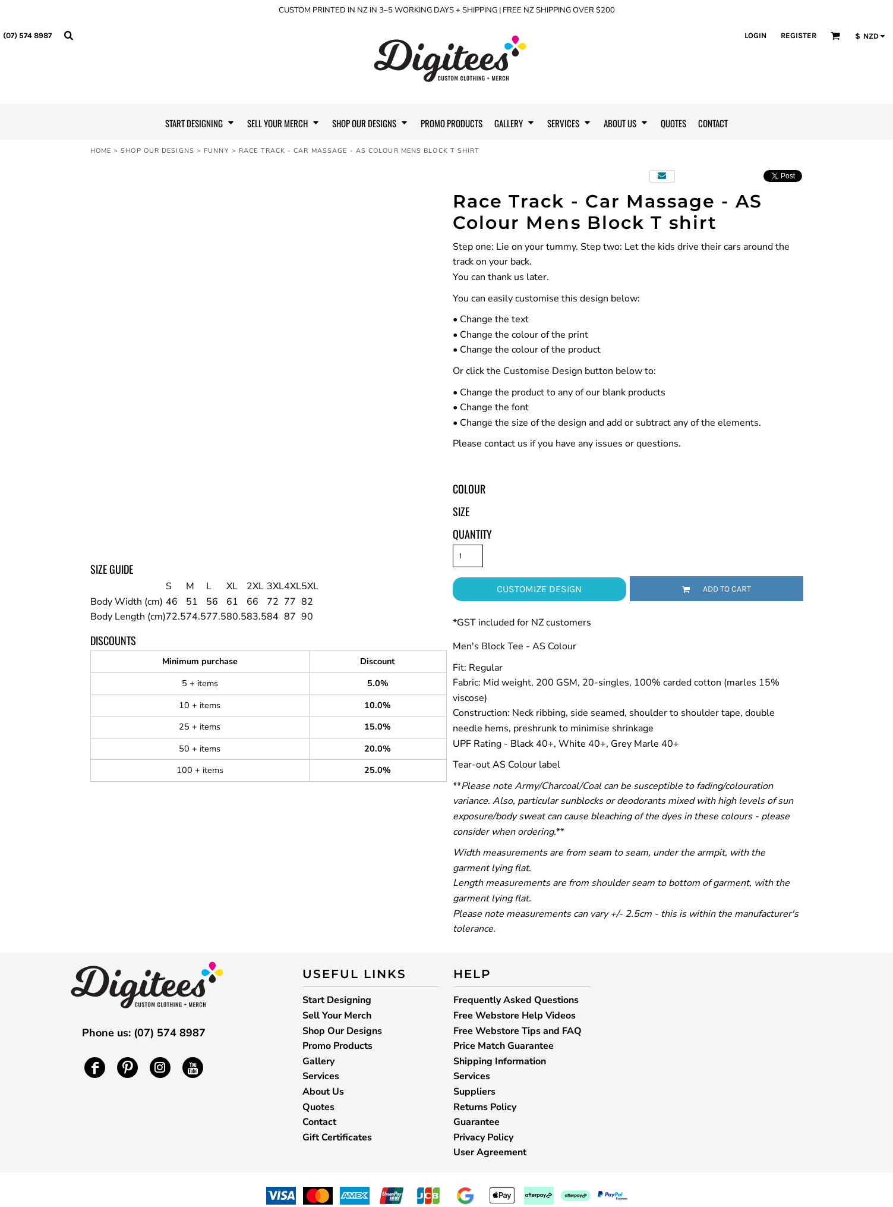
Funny (216, 150)
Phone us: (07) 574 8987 (144, 1033)
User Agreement (489, 1152)
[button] (68, 35)
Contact (319, 1122)
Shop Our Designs (157, 150)
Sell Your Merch (336, 1015)
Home (100, 150)
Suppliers (474, 1091)
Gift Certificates (337, 1137)
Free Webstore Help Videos (514, 1015)
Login (755, 35)
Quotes (318, 1107)
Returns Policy (484, 1107)
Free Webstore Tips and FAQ (517, 1031)
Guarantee (476, 1122)
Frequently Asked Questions (516, 1000)
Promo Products (337, 1045)
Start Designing (336, 1000)
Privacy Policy (483, 1137)
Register (798, 35)
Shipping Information (499, 1061)
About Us (323, 1091)
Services (320, 1076)
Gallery (318, 1061)
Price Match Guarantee (503, 1045)
